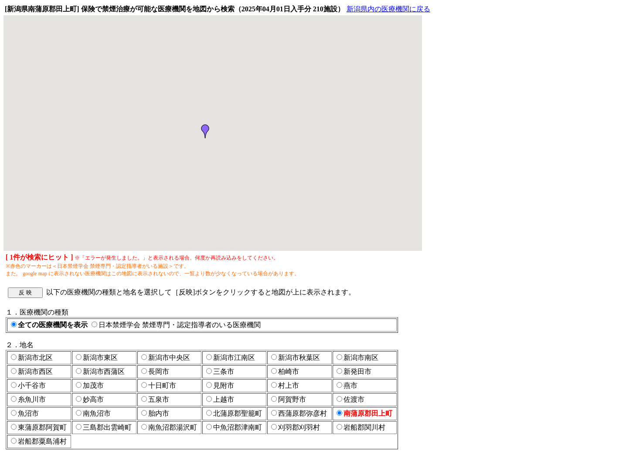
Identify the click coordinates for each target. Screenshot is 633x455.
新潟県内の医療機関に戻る (388, 9)
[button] (205, 131)
